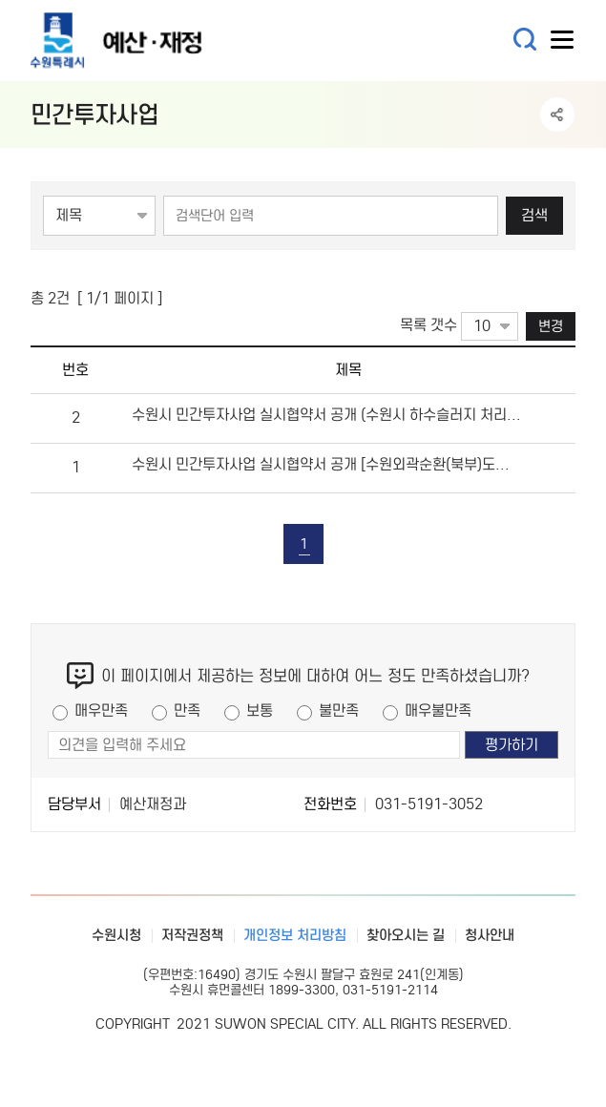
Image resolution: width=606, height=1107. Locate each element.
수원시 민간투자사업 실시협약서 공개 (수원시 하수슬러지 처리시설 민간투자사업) (327, 415)
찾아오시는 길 (405, 935)
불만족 (339, 710)
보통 (259, 710)
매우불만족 (438, 710)
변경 (550, 326)
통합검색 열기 (525, 39)
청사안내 (489, 935)
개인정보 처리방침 (294, 935)
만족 (187, 710)
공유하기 (557, 114)
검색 (534, 215)
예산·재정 (145, 40)
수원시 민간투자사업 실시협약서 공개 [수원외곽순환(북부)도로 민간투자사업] (327, 464)
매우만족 (101, 710)
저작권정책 (192, 935)
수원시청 (116, 935)
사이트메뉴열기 (563, 44)
